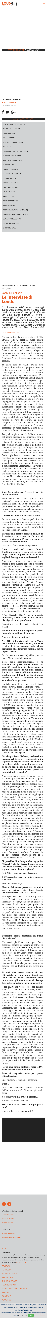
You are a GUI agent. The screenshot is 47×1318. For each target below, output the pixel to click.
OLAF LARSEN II (9, 138)
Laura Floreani (7, 1215)
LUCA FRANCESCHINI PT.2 (14, 124)
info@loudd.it (21, 1262)
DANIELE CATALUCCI (12, 174)
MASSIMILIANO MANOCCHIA (15, 214)
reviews (6, 1266)
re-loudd (6, 1270)
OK (31, 1315)
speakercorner (9, 1273)
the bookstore (9, 1281)
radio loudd (8, 1277)
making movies (9, 1285)
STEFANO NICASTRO (12, 156)
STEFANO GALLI (10, 228)
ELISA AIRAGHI (9, 178)
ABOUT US (6, 1300)
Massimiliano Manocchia (11, 1237)
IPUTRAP (7, 147)
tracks (5, 1292)
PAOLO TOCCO (9, 196)
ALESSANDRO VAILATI (12, 160)
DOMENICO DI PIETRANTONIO (16, 151)
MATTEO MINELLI (10, 201)
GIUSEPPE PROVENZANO (13, 142)
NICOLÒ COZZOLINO (12, 129)
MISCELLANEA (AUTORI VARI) (15, 210)
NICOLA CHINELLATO (12, 223)
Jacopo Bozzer (7, 1222)
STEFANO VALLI (9, 165)
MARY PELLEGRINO (11, 169)
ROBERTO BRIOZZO (11, 205)
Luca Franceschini (11, 332)
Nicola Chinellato (8, 1233)
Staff (4, 1248)
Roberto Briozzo (8, 1218)
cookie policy (22, 1315)
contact (6, 1296)
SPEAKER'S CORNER (9, 286)
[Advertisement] (23, 31)
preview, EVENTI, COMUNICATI (15, 1288)
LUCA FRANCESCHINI (12, 219)
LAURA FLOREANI (10, 187)
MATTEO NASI (9, 133)
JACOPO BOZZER (10, 183)
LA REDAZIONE (9, 192)
